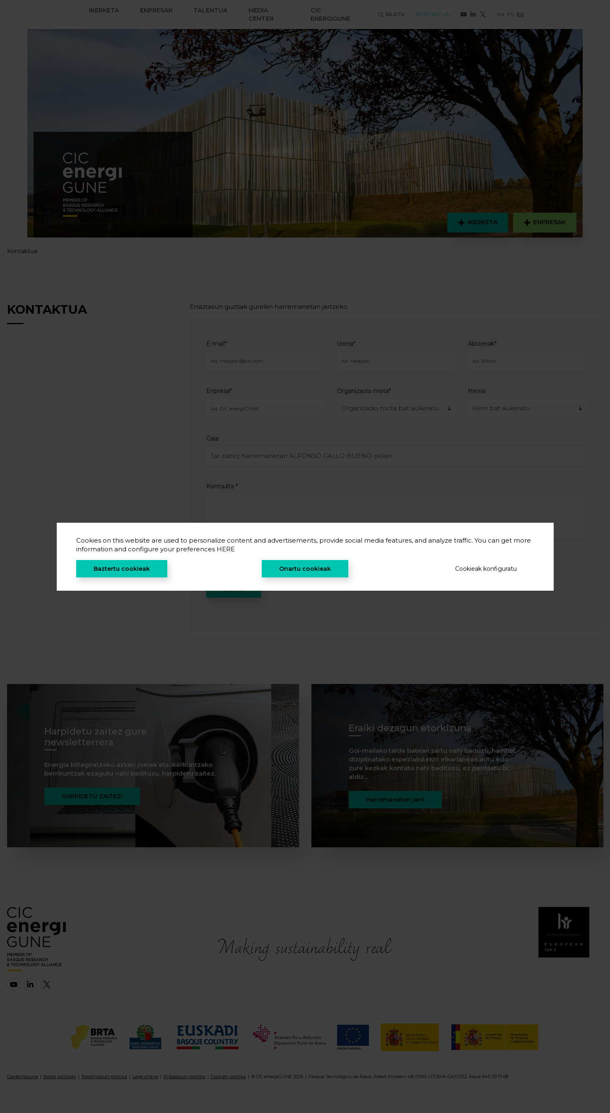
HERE (226, 549)
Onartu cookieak (305, 568)
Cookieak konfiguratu (486, 568)
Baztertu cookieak (122, 568)
